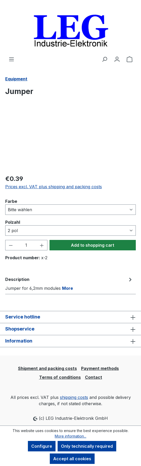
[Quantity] (26, 245)
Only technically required (87, 446)
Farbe (11, 201)
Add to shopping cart (92, 245)
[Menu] (11, 59)
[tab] (69, 283)
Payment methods (100, 368)
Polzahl (12, 222)
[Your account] (117, 59)
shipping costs (74, 397)
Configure (41, 446)
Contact (93, 377)
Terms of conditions (60, 377)
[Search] (104, 59)
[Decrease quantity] (10, 245)
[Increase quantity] (41, 245)
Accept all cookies (72, 458)
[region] (70, 140)
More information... (70, 436)
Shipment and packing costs (47, 368)
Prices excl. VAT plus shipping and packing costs (53, 186)
